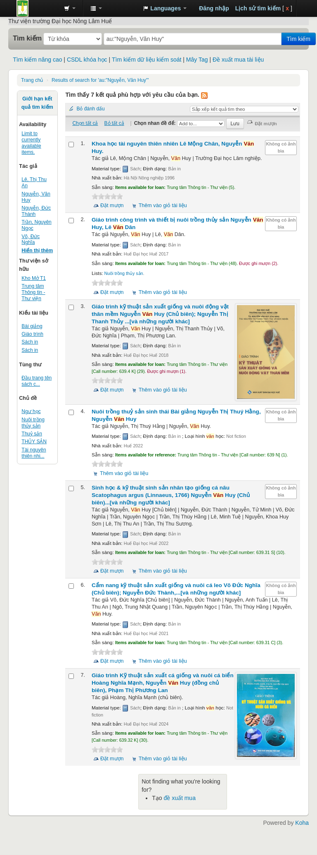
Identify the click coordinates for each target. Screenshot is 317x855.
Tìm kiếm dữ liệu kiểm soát (146, 59)
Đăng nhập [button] (214, 8)
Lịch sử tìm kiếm (258, 8)
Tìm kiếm (27, 38)
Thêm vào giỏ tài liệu (163, 205)
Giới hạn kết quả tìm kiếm (37, 103)
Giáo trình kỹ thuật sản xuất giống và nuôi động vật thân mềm (160, 314)
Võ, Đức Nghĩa (30, 240)
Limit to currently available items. (31, 143)
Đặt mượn (112, 205)
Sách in (29, 342)
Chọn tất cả (85, 123)
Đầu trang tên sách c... (36, 381)
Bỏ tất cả (114, 123)
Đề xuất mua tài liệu (238, 59)
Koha (302, 822)
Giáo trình (32, 334)
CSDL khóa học (87, 59)
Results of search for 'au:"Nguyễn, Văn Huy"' (100, 80)
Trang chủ (32, 80)
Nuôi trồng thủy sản (123, 273)
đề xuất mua (179, 798)
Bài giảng (31, 326)
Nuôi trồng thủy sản (33, 423)
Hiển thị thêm (37, 250)
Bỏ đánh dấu (90, 109)
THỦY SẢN (34, 441)
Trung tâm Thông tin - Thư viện (37, 8)
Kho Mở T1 (33, 278)
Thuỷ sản (31, 434)
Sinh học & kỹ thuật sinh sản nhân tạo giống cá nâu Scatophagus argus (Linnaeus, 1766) (171, 495)
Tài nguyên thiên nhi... (33, 453)
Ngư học (30, 411)
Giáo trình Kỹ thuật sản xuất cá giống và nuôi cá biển (163, 682)
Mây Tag (197, 59)
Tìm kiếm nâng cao (37, 59)
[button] (70, 8)
